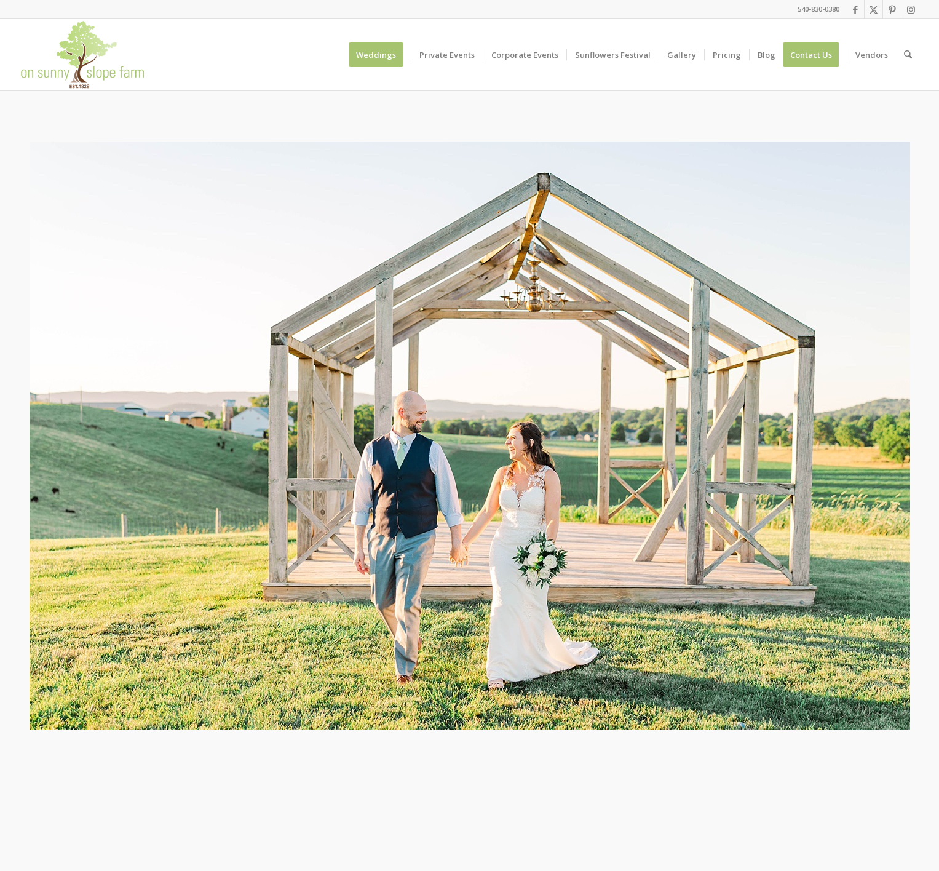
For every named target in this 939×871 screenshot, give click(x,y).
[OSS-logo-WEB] (83, 54)
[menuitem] (380, 54)
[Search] (908, 54)
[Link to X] (873, 9)
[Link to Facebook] (855, 9)
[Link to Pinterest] (892, 9)
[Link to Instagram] (910, 9)
